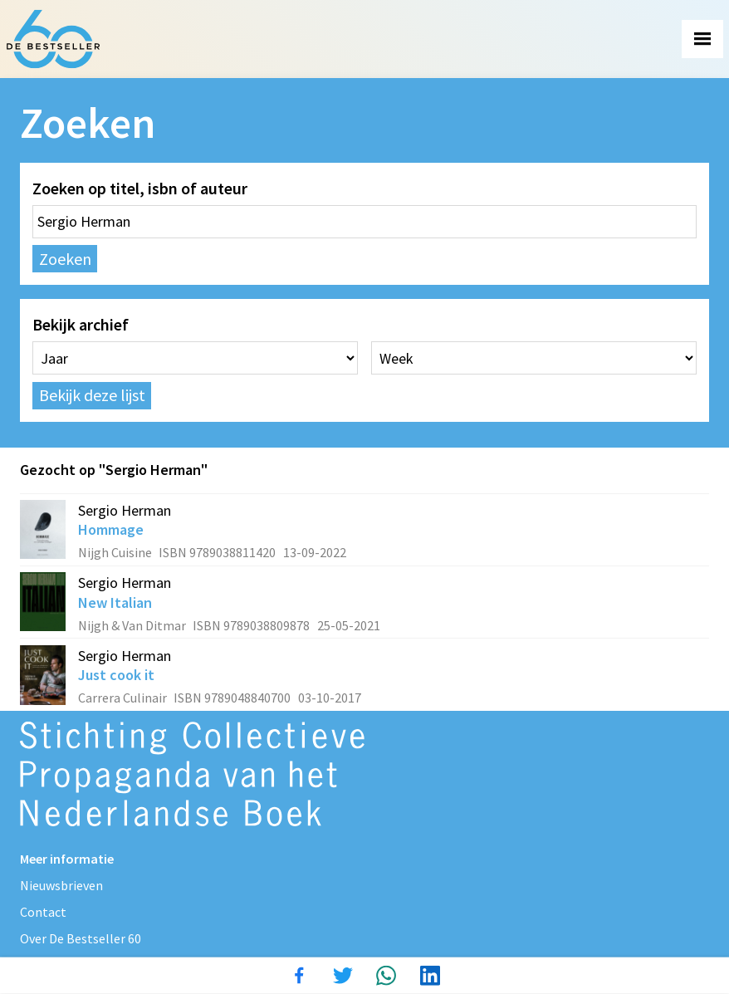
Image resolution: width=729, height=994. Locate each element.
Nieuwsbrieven (61, 885)
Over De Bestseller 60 (80, 938)
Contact (43, 911)
